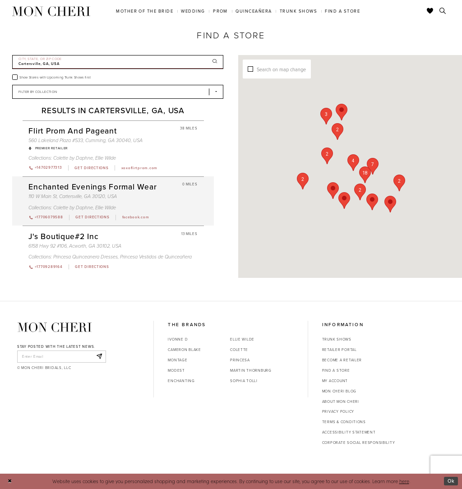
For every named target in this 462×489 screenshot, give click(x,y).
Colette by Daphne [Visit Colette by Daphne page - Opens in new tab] (73, 157)
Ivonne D (178, 339)
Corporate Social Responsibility (358, 442)
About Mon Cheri (340, 401)
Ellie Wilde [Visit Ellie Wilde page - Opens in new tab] (105, 157)
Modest (176, 370)
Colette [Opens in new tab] (239, 349)
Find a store (336, 370)
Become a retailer (342, 360)
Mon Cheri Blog (339, 391)
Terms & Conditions (344, 421)
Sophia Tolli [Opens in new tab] (244, 380)
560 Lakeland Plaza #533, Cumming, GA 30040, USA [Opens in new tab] (85, 140)
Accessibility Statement (349, 432)
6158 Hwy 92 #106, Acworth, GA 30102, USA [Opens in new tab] (74, 245)
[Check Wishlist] (430, 11)
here (404, 481)
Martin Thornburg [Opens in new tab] (251, 370)
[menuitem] (144, 11)
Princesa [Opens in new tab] (240, 360)
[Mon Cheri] (55, 327)
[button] (373, 166)
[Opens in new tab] (91, 168)
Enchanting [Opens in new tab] (181, 380)
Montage (177, 360)
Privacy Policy (338, 411)
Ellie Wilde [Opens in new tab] (242, 339)
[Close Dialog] (9, 481)
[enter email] (62, 356)
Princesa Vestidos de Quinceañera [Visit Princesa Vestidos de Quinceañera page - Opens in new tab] (156, 256)
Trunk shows (336, 339)
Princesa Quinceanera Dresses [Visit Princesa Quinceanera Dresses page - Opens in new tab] (85, 256)
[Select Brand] (117, 92)
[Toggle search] (442, 11)
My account (335, 380)
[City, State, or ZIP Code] (117, 62)
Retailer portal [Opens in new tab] (339, 349)
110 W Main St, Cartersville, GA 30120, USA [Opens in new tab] (72, 196)
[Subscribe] (99, 356)
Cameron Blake (184, 349)
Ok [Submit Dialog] (451, 480)
